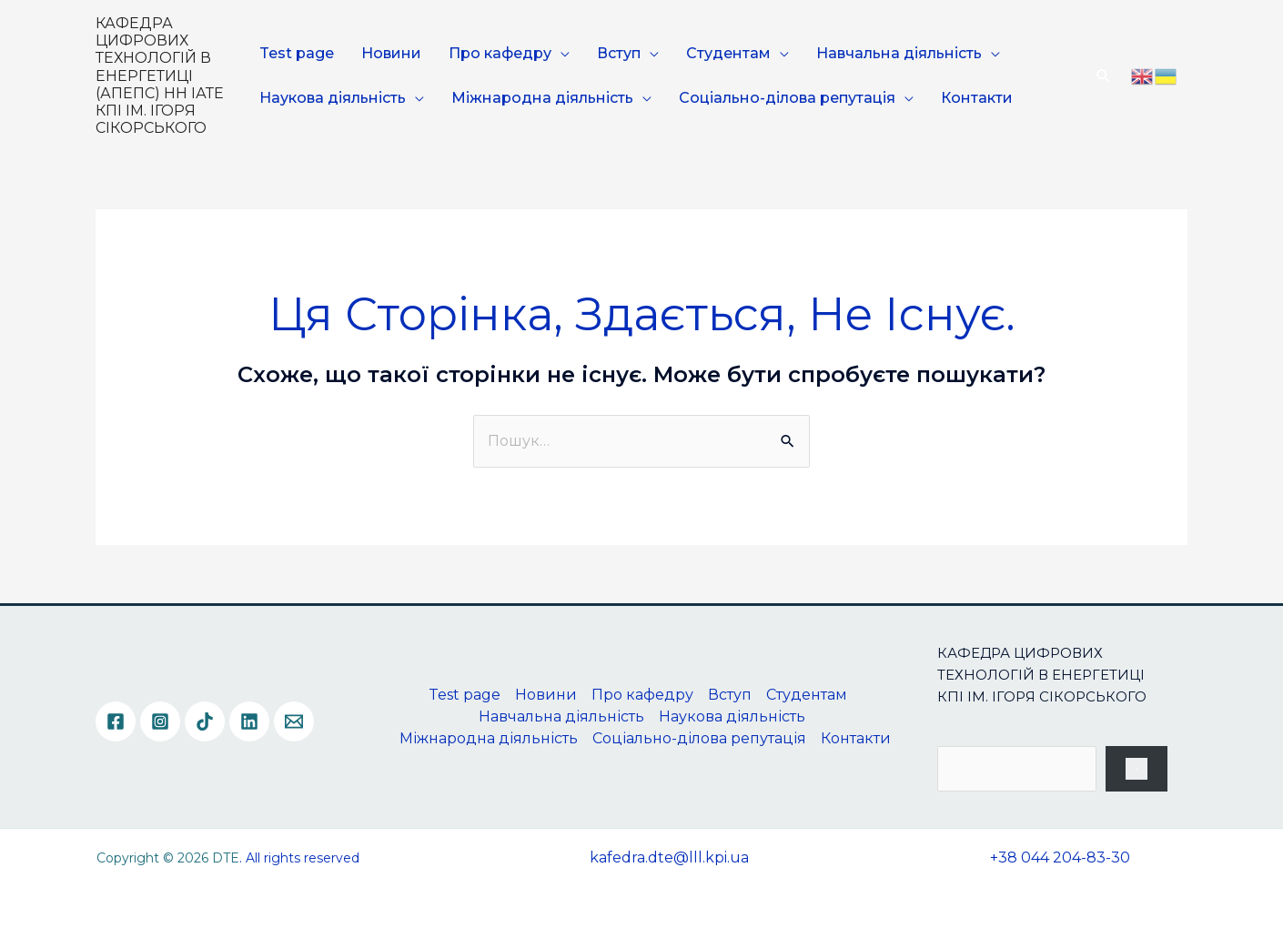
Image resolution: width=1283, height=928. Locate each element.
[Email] (294, 721)
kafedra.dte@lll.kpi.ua (669, 857)
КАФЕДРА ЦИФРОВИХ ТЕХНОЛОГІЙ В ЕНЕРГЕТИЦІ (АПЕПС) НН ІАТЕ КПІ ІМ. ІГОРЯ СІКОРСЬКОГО (160, 75)
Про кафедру (500, 53)
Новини (391, 53)
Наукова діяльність (332, 97)
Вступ (619, 53)
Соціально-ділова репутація (787, 97)
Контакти (977, 97)
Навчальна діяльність (899, 53)
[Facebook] (116, 721)
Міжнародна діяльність (542, 97)
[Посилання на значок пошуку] (1104, 75)
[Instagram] (160, 721)
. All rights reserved (299, 858)
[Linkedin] (249, 721)
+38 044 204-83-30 (1060, 857)
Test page (296, 53)
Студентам (728, 53)
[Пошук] (1136, 769)
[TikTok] (205, 721)
